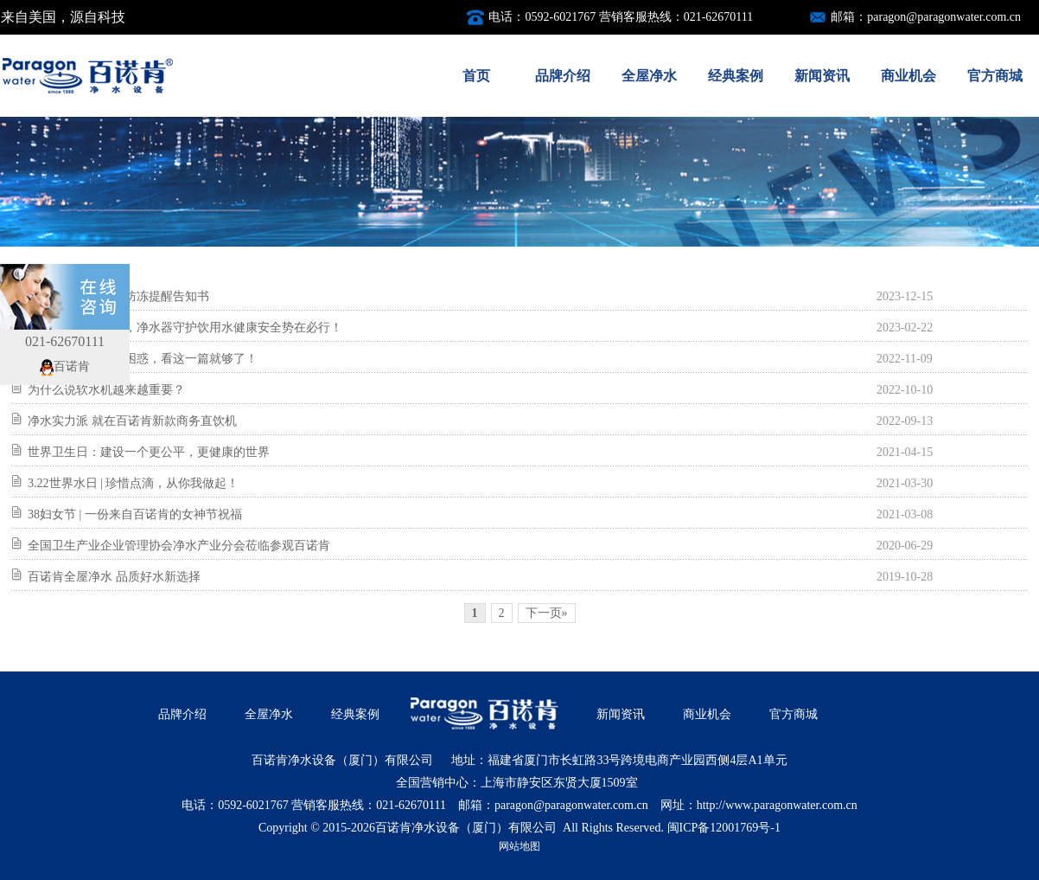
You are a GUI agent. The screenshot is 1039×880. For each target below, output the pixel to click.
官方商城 (995, 75)
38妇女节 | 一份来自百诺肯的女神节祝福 (135, 514)
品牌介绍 (562, 75)
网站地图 (519, 846)
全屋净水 (649, 75)
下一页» (547, 613)
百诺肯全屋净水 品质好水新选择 (114, 576)
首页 (476, 75)
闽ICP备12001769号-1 (724, 827)
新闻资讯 (822, 75)
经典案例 (735, 75)
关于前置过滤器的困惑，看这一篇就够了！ (143, 358)
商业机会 (908, 75)
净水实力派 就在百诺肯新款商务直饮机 (132, 420)
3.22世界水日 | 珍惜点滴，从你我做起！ (133, 483)
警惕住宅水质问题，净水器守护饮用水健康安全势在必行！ (185, 327)
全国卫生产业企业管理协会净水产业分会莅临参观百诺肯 (179, 545)
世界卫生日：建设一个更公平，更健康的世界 (149, 452)
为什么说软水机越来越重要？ (106, 389)
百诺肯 (65, 366)
